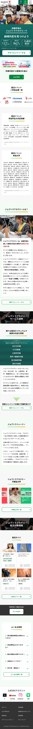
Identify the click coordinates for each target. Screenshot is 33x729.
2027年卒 (16, 77)
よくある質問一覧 (16, 674)
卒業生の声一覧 (16, 510)
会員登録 (25, 2)
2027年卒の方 (5, 711)
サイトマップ (22, 719)
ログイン (20, 2)
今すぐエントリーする (16, 52)
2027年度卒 (16, 611)
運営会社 (4, 715)
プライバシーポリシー (8, 719)
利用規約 (20, 715)
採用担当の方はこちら (24, 711)
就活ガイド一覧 (16, 597)
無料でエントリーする (16, 302)
